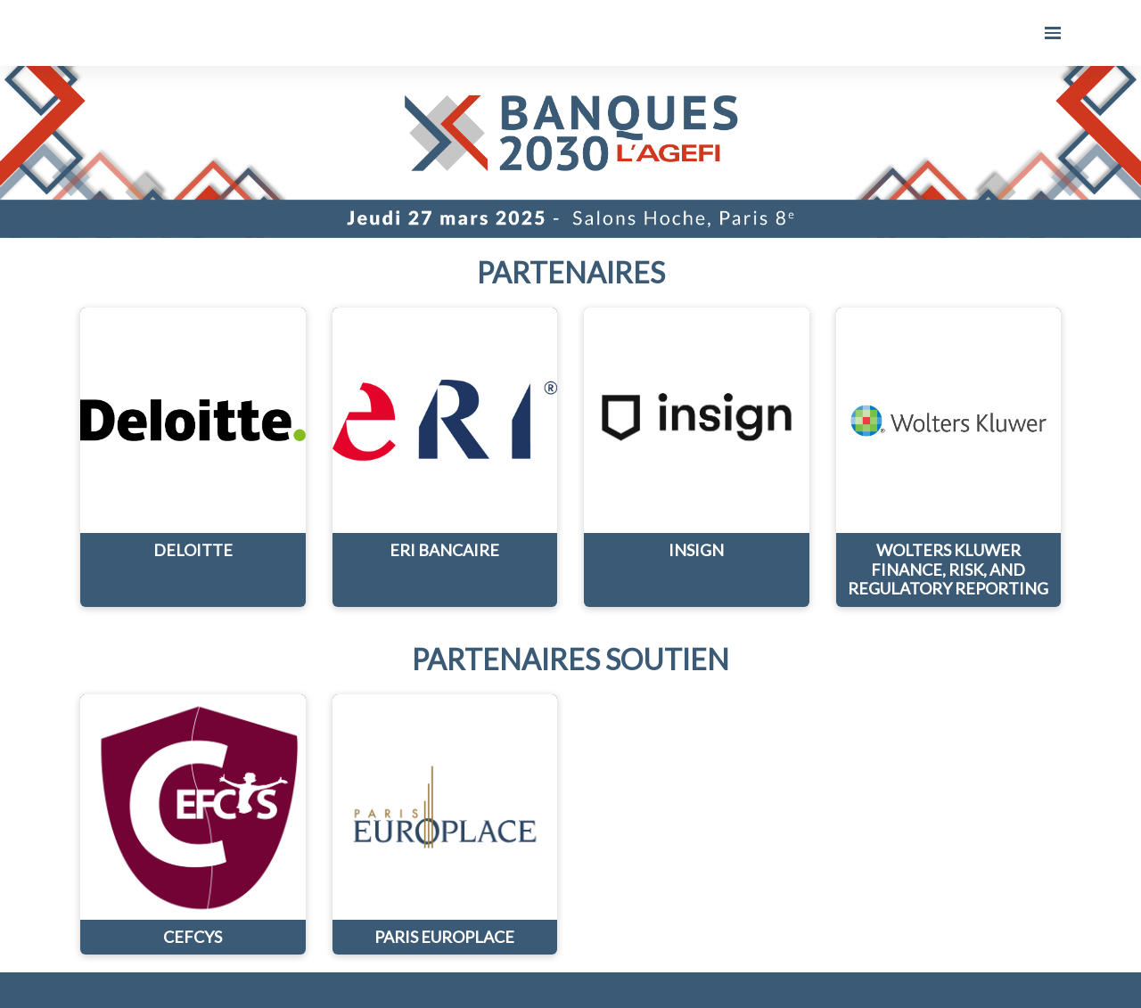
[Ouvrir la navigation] (1053, 33)
